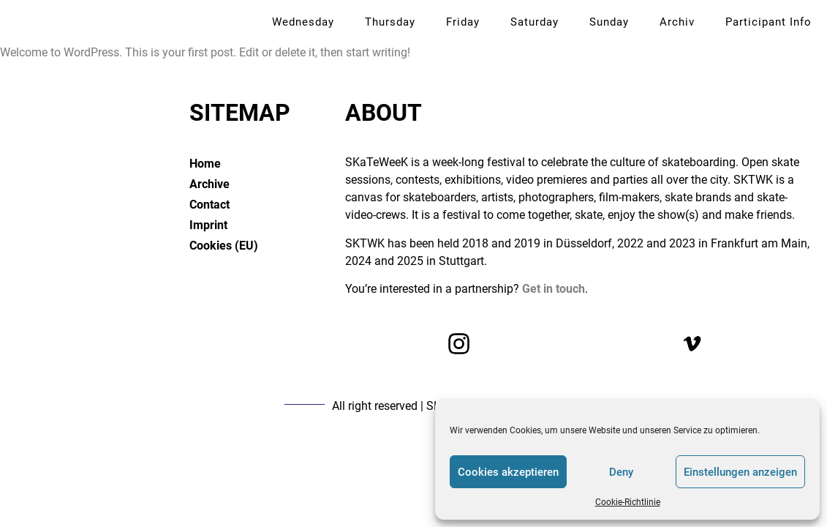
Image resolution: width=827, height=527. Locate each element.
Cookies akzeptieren (508, 472)
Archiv (677, 22)
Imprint (208, 225)
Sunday (609, 22)
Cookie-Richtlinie (627, 502)
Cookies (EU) (223, 246)
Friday (463, 22)
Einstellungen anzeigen (740, 472)
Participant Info (768, 22)
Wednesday (303, 22)
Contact (209, 205)
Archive (209, 184)
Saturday (534, 22)
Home (205, 164)
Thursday (390, 22)
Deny (621, 472)
